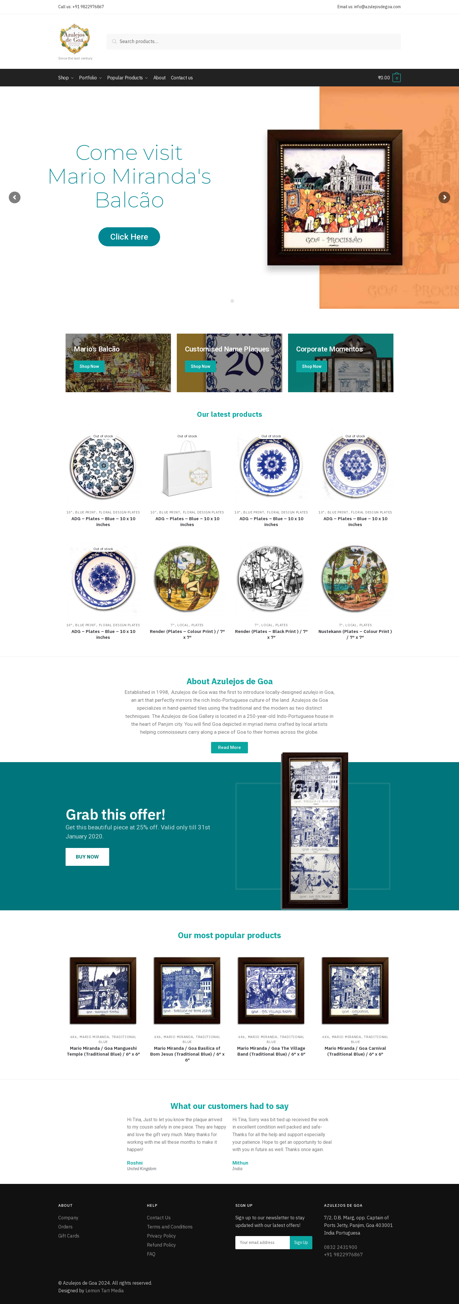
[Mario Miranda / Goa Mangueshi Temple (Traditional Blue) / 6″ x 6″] (103, 990)
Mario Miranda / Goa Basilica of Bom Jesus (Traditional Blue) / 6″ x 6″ (187, 1054)
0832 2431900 (340, 1247)
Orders (65, 1227)
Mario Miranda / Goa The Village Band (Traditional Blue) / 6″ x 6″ (271, 1051)
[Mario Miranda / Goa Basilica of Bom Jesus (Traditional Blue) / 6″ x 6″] (187, 990)
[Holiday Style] (229, 363)
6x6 (73, 1037)
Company (68, 1218)
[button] (229, 747)
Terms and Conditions (170, 1227)
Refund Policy (161, 1245)
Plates (197, 625)
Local (183, 625)
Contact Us (159, 1218)
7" (172, 625)
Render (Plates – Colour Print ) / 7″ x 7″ (187, 634)
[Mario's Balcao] (118, 363)
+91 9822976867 (88, 6)
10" (69, 512)
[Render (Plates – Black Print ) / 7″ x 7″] (271, 578)
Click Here (129, 237)
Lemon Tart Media (104, 1290)
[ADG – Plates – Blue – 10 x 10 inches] (103, 465)
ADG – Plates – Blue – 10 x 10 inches (103, 521)
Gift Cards (68, 1236)
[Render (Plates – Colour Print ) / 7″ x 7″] (187, 578)
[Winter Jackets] (340, 363)
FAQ (151, 1254)
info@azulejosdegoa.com (377, 6)
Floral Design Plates (119, 512)
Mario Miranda (94, 1037)
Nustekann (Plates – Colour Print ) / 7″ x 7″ (355, 634)
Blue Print (85, 512)
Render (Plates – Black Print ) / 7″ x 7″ (271, 634)
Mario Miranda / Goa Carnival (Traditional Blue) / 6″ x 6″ (355, 1051)
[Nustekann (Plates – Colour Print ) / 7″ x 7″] (355, 578)
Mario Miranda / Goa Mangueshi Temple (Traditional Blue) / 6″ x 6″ (103, 1051)
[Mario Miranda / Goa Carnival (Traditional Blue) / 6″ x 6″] (355, 990)
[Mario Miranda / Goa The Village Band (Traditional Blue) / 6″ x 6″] (271, 990)
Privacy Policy (161, 1236)
